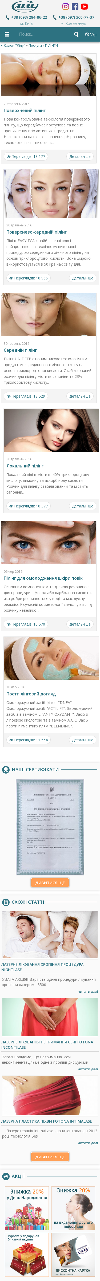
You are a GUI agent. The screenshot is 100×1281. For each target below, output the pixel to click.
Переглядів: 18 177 (26, 156)
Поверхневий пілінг (25, 110)
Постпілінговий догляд (31, 693)
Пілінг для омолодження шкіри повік (43, 578)
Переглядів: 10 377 (28, 505)
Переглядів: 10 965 (28, 278)
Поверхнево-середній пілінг (36, 232)
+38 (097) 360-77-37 (76, 17)
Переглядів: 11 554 (28, 739)
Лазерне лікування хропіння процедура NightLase (42, 967)
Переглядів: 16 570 (26, 624)
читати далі (88, 991)
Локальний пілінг (24, 466)
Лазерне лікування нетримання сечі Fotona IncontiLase (47, 1044)
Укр (93, 34)
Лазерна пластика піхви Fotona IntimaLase (46, 1120)
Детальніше (80, 156)
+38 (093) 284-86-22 (29, 17)
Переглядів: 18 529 (26, 396)
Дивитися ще (50, 882)
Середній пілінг (20, 350)
